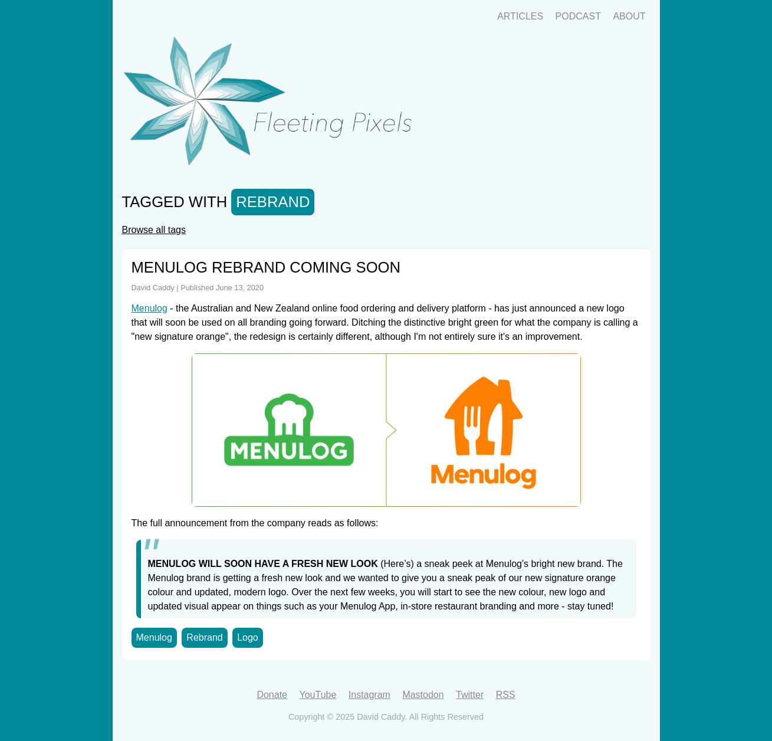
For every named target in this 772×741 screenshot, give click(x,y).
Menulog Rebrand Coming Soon (266, 267)
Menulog (149, 308)
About (629, 16)
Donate (272, 695)
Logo (247, 637)
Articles (520, 16)
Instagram (369, 695)
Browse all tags (154, 230)
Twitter (470, 695)
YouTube (317, 695)
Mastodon (423, 695)
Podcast (578, 16)
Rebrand (204, 637)
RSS (505, 695)
